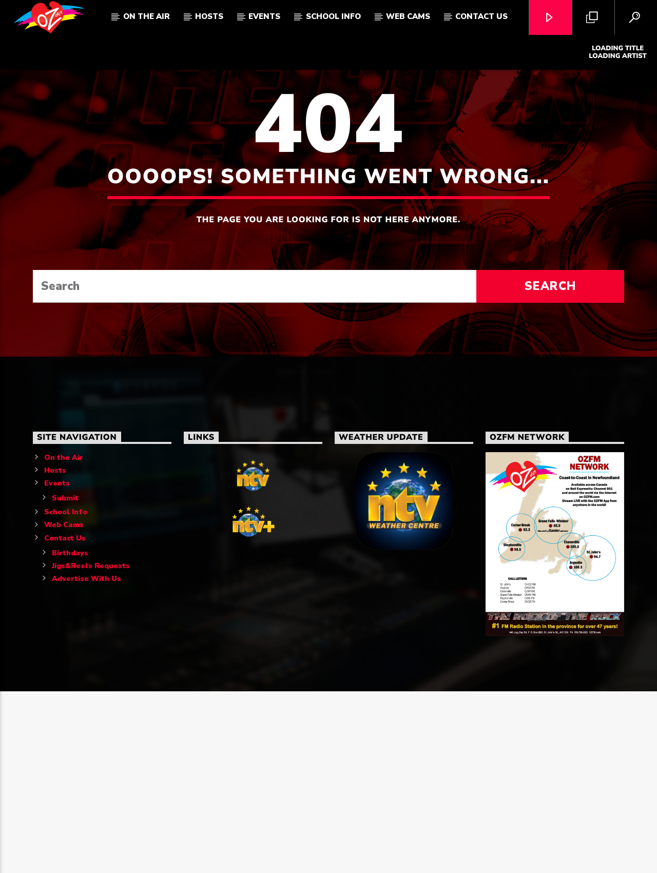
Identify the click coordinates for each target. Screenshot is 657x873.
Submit (65, 679)
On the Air (63, 639)
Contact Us (481, 16)
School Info (333, 16)
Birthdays (70, 734)
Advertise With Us (86, 760)
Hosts (209, 16)
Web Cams (408, 16)
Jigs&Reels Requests (91, 747)
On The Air (146, 16)
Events (264, 16)
